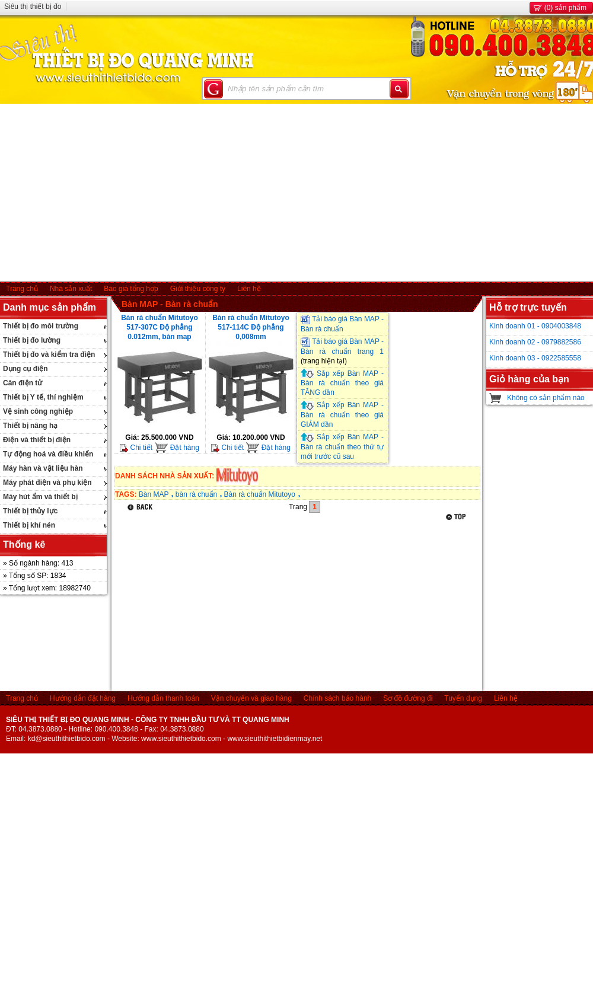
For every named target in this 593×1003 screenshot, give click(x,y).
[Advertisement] (297, 193)
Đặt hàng (176, 447)
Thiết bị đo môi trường (40, 326)
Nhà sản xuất (71, 289)
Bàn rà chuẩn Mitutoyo (259, 494)
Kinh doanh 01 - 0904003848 (535, 326)
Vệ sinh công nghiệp (38, 411)
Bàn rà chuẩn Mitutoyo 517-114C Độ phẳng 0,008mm (250, 327)
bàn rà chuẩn (196, 494)
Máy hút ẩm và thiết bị (40, 497)
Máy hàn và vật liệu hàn (43, 468)
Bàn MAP (154, 494)
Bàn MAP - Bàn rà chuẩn (170, 304)
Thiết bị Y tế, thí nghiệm (43, 397)
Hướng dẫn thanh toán (163, 698)
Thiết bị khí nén (29, 525)
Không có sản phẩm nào (546, 398)
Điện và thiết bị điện (37, 440)
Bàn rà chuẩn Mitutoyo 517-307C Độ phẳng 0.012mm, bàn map (159, 327)
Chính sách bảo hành (337, 698)
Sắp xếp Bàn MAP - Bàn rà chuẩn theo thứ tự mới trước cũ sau (342, 447)
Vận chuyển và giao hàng (251, 698)
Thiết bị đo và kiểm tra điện (49, 354)
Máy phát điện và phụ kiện (47, 482)
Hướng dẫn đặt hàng (83, 698)
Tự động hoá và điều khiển (48, 454)
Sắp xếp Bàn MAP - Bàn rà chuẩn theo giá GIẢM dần (342, 415)
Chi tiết (136, 447)
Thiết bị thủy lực (30, 511)
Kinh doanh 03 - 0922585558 (535, 358)
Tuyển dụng (463, 698)
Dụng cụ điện (25, 369)
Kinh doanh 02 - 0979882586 (535, 342)
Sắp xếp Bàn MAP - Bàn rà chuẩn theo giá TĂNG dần (342, 383)
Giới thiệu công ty (197, 289)
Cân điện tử (22, 383)
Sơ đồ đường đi (407, 698)
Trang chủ (22, 289)
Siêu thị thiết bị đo (32, 6)
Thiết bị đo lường (31, 340)
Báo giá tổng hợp (131, 289)
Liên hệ (249, 289)
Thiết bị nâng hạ (30, 425)
